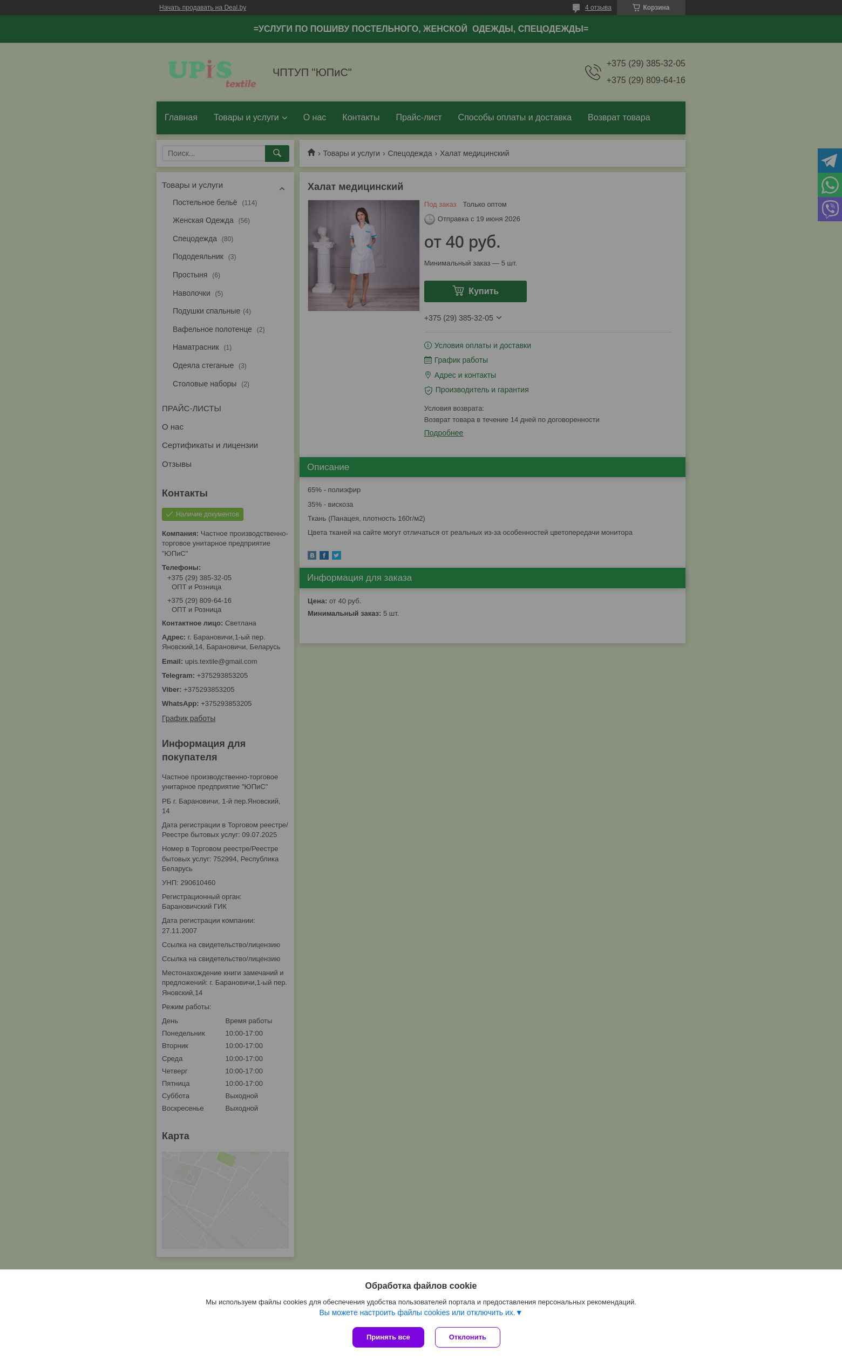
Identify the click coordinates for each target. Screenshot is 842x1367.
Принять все (388, 1337)
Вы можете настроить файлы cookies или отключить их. (417, 1312)
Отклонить (467, 1337)
